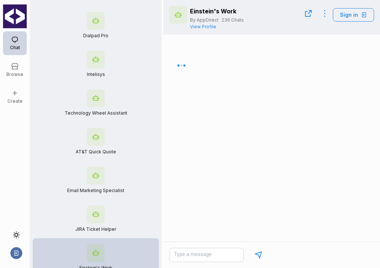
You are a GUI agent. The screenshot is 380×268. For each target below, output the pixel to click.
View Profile (203, 26)
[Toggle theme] (16, 235)
